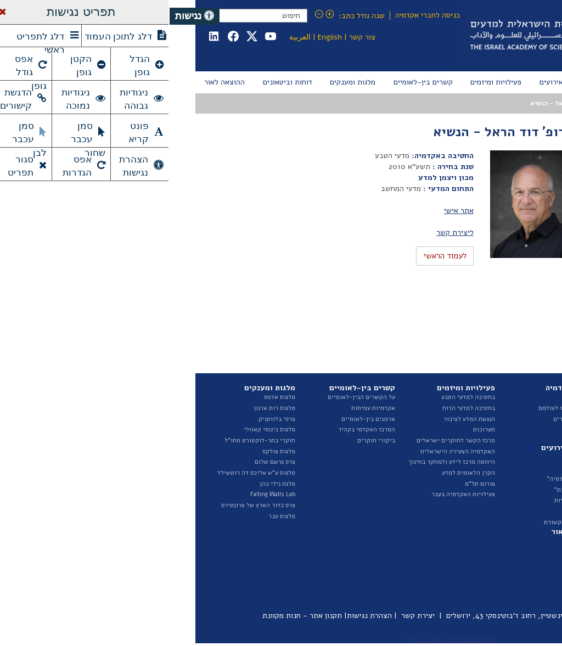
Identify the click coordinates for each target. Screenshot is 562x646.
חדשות (416, 457)
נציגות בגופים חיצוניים (496, 473)
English (160, 37)
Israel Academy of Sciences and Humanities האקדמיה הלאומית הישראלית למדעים (410, 35)
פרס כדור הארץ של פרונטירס (89, 505)
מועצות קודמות (502, 166)
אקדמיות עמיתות (204, 408)
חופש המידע (509, 505)
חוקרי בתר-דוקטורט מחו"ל (90, 440)
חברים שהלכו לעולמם (397, 408)
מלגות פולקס (109, 451)
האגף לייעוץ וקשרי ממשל (492, 451)
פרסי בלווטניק (107, 419)
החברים (415, 397)
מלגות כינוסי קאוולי (100, 429)
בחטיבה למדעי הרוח (299, 408)
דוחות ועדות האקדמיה (496, 562)
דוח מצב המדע (506, 551)
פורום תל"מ (310, 484)
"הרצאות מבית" (405, 490)
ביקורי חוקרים (207, 440)
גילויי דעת (412, 511)
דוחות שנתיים (507, 541)
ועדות (517, 462)
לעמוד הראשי (275, 255)
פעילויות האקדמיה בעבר (293, 494)
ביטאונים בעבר (506, 595)
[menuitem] (514, 82)
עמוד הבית (512, 103)
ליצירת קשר (285, 232)
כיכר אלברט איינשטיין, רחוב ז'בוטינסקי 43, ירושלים (358, 615)
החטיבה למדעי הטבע (498, 429)
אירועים (414, 468)
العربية (130, 37)
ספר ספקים (511, 516)
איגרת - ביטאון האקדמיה (492, 573)
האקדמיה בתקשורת (399, 522)
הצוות (517, 419)
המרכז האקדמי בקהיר (197, 429)
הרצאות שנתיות (405, 500)
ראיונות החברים (404, 419)
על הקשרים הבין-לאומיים (192, 397)
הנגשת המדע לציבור (299, 419)
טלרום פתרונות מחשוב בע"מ (281, 640)
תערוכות (314, 429)
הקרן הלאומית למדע (298, 473)
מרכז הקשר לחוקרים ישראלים (286, 440)
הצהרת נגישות (199, 615)
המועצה (446, 103)
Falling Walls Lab (103, 494)
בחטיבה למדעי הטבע (298, 397)
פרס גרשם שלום (105, 462)
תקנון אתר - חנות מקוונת (132, 615)
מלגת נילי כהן (108, 484)
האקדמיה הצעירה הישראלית (288, 451)
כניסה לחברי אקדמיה (258, 15)
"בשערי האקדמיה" (401, 479)
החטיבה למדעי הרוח (498, 440)
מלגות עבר (112, 516)
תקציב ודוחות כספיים (497, 484)
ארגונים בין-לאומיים (199, 419)
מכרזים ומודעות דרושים (494, 494)
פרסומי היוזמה (506, 584)
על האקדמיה (508, 397)
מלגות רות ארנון (105, 408)
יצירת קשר (248, 615)
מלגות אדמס (110, 397)
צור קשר (192, 37)
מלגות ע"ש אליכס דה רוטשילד (87, 473)
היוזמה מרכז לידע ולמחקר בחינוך (282, 462)
